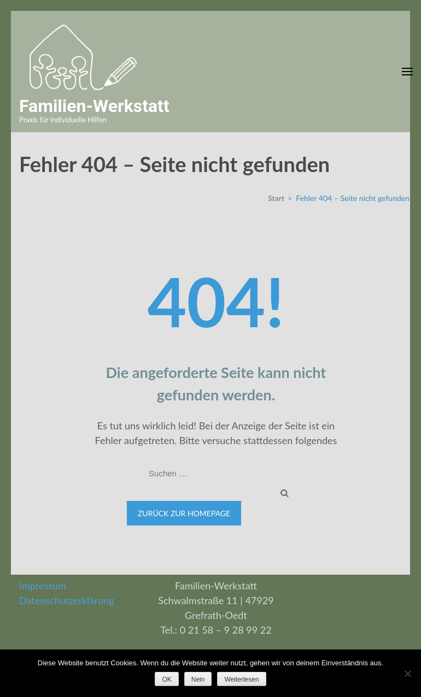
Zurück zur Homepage (184, 513)
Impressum (42, 586)
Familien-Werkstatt (94, 106)
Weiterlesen (241, 679)
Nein (198, 679)
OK (166, 679)
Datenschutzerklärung (66, 600)
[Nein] (407, 673)
